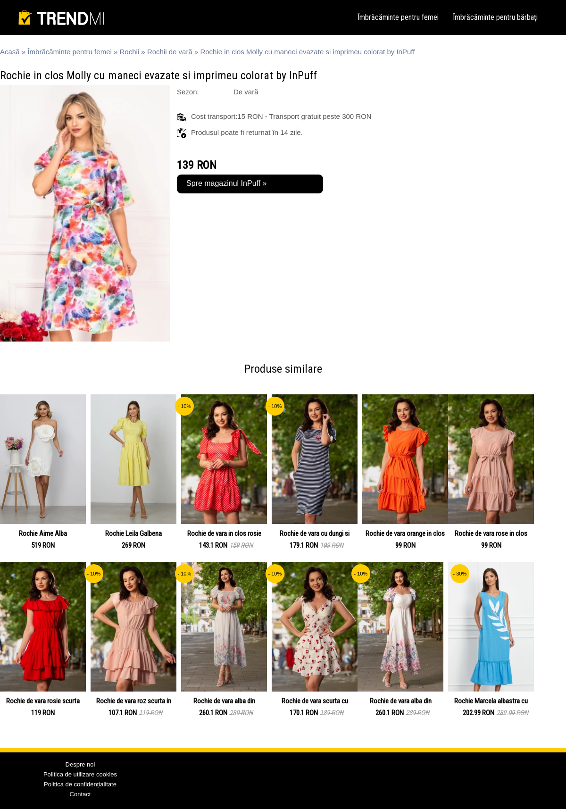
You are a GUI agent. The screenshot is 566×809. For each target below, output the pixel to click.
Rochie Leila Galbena (133, 533)
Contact (80, 794)
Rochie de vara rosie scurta (43, 701)
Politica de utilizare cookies (80, 774)
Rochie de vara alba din (224, 701)
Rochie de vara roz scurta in (133, 701)
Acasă (10, 52)
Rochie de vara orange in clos (405, 533)
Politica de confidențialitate (80, 784)
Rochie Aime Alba (43, 533)
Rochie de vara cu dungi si (315, 533)
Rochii (130, 52)
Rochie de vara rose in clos (491, 533)
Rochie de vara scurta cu (315, 701)
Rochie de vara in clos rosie (224, 533)
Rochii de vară (169, 52)
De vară (245, 92)
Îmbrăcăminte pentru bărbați (495, 17)
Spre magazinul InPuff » (226, 183)
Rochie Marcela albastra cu (491, 701)
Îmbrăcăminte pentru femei (398, 17)
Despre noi (80, 764)
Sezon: (188, 92)
